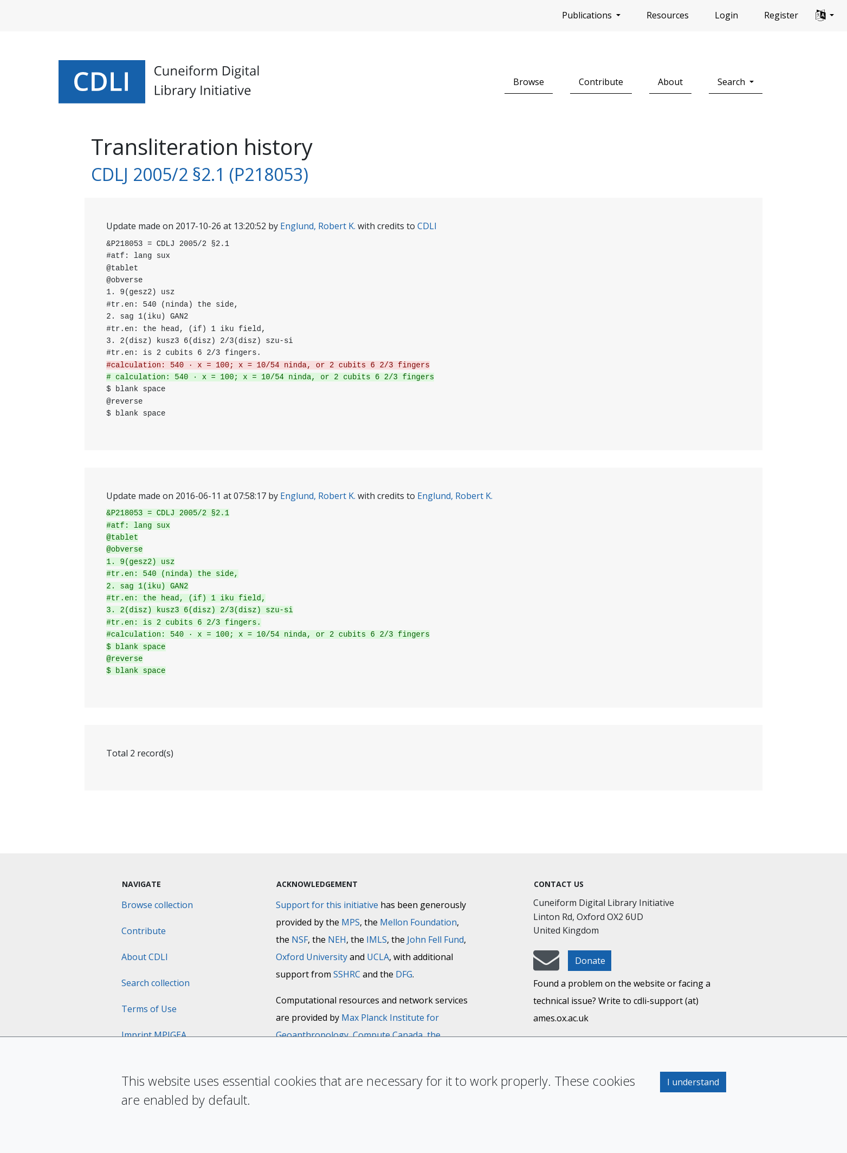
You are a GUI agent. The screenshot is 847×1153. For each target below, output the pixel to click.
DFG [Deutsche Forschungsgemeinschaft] (404, 974)
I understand (693, 1082)
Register (781, 15)
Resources (667, 15)
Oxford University (311, 957)
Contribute (601, 82)
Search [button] (732, 82)
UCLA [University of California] (378, 957)
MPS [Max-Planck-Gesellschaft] (350, 922)
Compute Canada (388, 1035)
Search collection (155, 983)
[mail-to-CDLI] (546, 965)
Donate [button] (590, 961)
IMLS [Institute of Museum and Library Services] (376, 939)
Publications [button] (588, 15)
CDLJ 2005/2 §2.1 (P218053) (199, 174)
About (670, 82)
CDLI (427, 226)
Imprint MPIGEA (153, 1035)
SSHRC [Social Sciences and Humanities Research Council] (346, 974)
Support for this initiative (327, 905)
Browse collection (157, 905)
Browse (528, 82)
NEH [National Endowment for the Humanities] (337, 939)
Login (726, 15)
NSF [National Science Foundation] (300, 939)
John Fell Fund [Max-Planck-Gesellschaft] (435, 939)
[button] (824, 15)
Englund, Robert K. (317, 226)
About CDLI (144, 957)
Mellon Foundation (418, 922)
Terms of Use (149, 1009)
